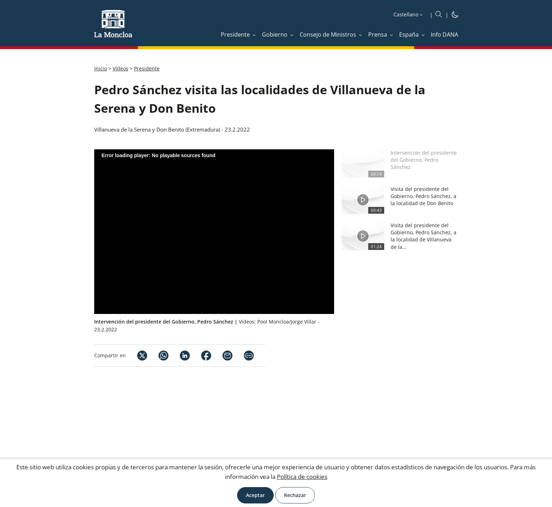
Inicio (100, 68)
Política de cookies (302, 477)
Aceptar (255, 495)
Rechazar (295, 495)
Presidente (147, 68)
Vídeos (120, 68)
